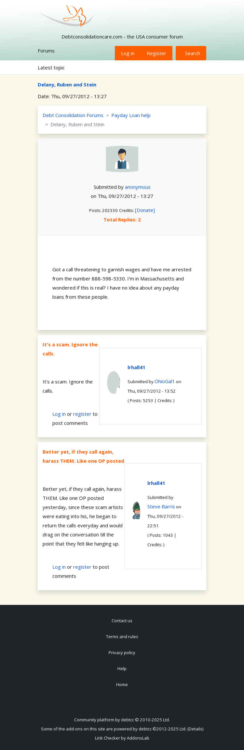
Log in (127, 53)
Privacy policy (122, 652)
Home (122, 684)
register (82, 414)
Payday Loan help (131, 115)
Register (156, 53)
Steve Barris (161, 506)
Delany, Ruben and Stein (67, 84)
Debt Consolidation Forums (73, 115)
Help (122, 668)
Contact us (122, 620)
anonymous (138, 187)
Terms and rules (122, 636)
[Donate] (145, 210)
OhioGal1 (165, 381)
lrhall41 (136, 367)
